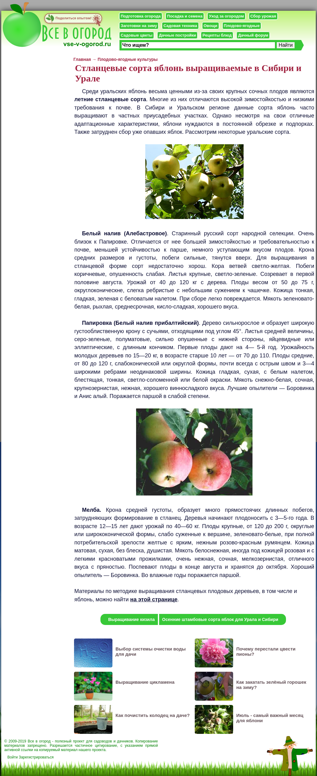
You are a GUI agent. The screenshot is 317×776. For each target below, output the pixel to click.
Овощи (210, 25)
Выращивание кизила (131, 619)
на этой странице (154, 599)
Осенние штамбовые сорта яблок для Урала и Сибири (220, 619)
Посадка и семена (184, 16)
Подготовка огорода (141, 16)
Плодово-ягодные (242, 25)
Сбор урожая (263, 16)
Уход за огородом (226, 16)
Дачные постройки (177, 35)
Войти (12, 757)
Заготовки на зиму (139, 25)
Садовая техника (180, 25)
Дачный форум (253, 35)
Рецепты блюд (217, 35)
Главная (82, 59)
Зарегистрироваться (36, 757)
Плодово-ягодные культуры (128, 59)
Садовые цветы (136, 35)
